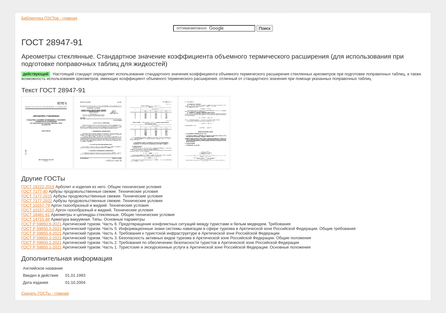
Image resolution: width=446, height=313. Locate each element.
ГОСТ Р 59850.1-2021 (41, 247)
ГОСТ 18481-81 (35, 214)
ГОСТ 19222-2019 (37, 186)
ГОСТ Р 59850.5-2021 (41, 228)
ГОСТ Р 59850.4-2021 (41, 233)
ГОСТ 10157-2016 (37, 210)
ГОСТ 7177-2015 (36, 196)
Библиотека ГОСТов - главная (49, 18)
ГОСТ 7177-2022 (36, 200)
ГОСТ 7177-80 (34, 191)
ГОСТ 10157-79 (35, 205)
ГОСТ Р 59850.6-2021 (41, 224)
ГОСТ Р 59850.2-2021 (41, 242)
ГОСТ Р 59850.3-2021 (41, 238)
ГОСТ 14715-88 (35, 219)
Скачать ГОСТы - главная (45, 293)
